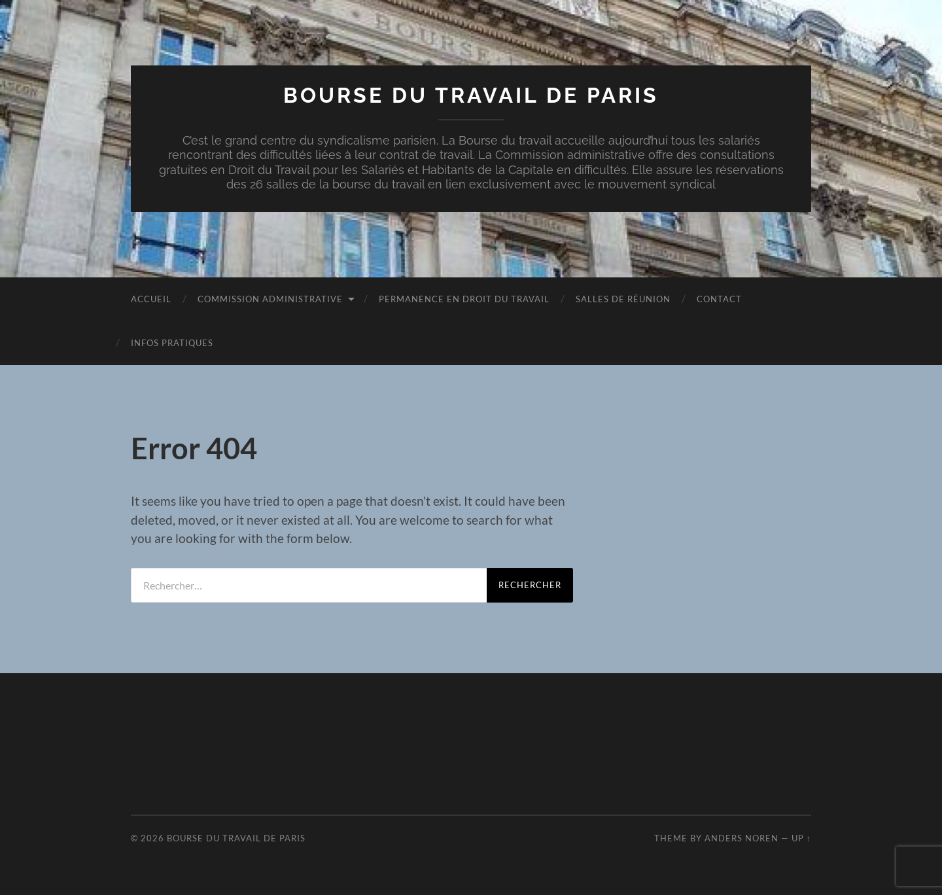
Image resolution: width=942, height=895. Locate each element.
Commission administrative (270, 299)
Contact (719, 299)
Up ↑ (801, 838)
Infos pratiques (172, 343)
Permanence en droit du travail (464, 299)
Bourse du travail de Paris (471, 95)
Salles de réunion (623, 299)
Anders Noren (741, 838)
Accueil (151, 299)
